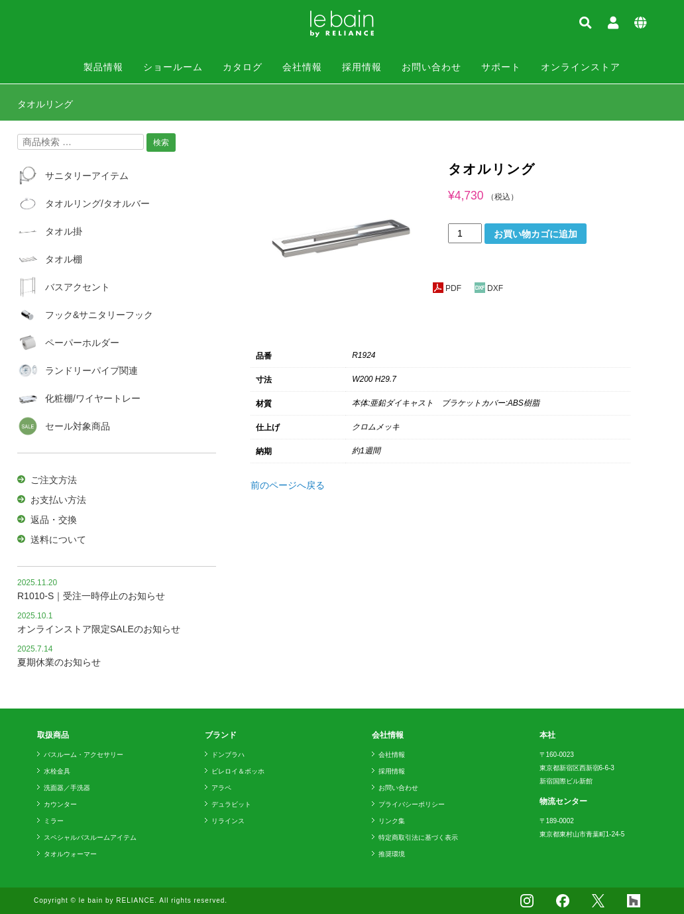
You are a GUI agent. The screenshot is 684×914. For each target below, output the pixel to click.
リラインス (228, 821)
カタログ (242, 67)
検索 (161, 142)
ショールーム (173, 67)
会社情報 (302, 67)
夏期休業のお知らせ (59, 662)
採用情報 (362, 67)
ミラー (54, 821)
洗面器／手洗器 (67, 787)
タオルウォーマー (70, 854)
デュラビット (231, 804)
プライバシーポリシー (411, 804)
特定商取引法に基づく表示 (418, 837)
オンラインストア (580, 67)
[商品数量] (465, 233)
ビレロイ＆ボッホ (237, 771)
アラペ (221, 787)
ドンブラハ (228, 754)
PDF (447, 288)
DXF (489, 288)
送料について (58, 539)
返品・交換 (53, 519)
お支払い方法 (58, 499)
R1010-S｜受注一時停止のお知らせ (91, 596)
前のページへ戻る (288, 485)
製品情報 (103, 67)
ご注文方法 (53, 480)
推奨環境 (391, 854)
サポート (501, 67)
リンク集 (391, 821)
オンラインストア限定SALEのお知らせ (98, 629)
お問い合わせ (431, 67)
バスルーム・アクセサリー (83, 754)
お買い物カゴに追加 (535, 234)
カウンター (60, 804)
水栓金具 (57, 771)
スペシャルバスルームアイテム (90, 837)
